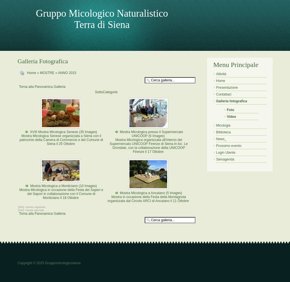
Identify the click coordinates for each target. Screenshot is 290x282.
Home (31, 73)
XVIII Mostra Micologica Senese (54, 132)
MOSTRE (47, 73)
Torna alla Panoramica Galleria (42, 87)
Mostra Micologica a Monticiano (54, 186)
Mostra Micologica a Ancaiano (142, 193)
